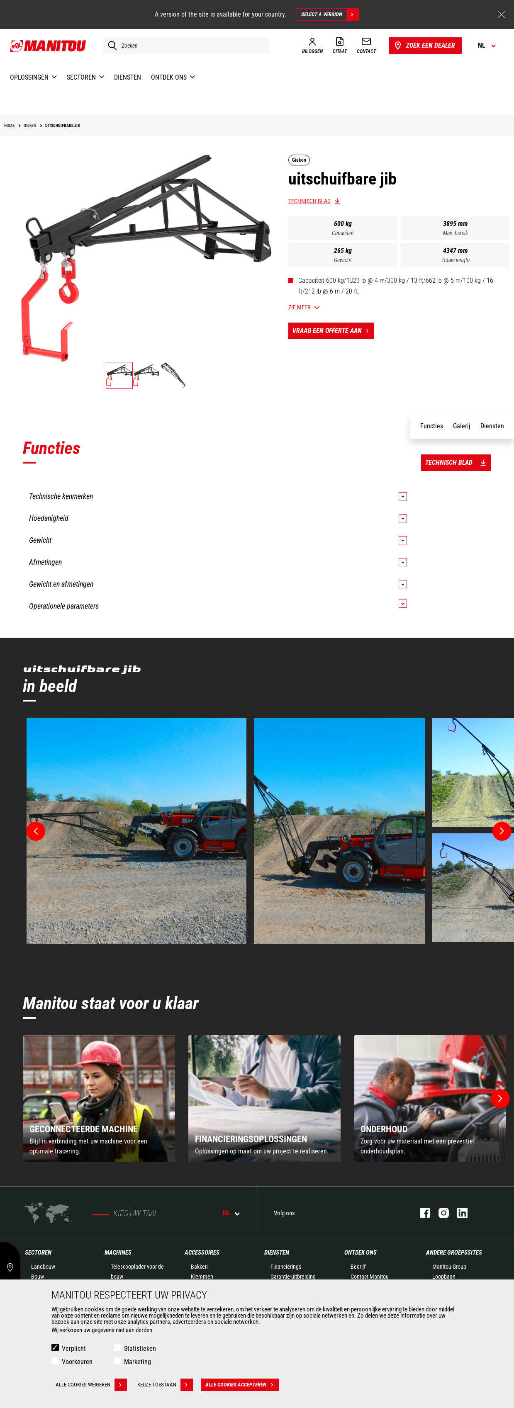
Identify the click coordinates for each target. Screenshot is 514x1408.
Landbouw (43, 1266)
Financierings (285, 1266)
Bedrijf (358, 1266)
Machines (118, 1252)
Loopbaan (444, 1276)
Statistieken (140, 1348)
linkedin (458, 1213)
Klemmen (202, 1276)
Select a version (330, 14)
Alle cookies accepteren (242, 1385)
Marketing (137, 1362)
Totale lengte (455, 260)
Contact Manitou (370, 1276)
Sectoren (38, 1252)
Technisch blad (309, 201)
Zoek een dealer (424, 46)
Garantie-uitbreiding (293, 1276)
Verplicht (74, 1348)
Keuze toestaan (165, 1385)
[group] (99, 1098)
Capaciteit (343, 233)
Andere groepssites (454, 1252)
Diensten (276, 1252)
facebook (421, 1213)
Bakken (199, 1266)
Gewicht (343, 260)
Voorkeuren (77, 1362)
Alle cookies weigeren (91, 1385)
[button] (500, 1098)
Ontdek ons (360, 1252)
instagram (439, 1213)
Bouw (37, 1276)
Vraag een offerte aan (333, 331)
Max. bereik (455, 233)
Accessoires (202, 1252)
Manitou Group (449, 1266)
